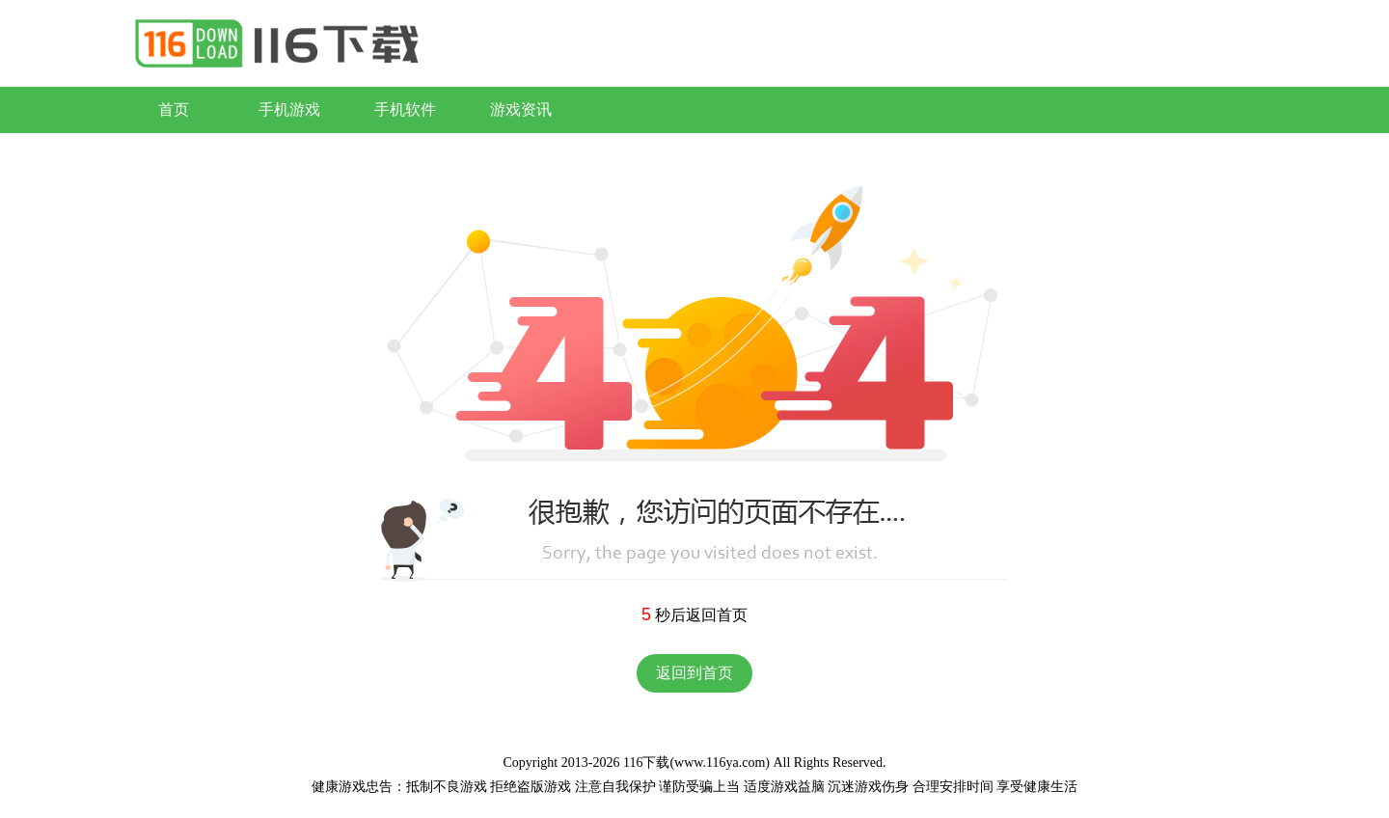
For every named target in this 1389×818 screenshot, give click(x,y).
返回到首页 (694, 673)
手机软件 (405, 109)
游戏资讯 (521, 109)
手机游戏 (289, 109)
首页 (173, 109)
